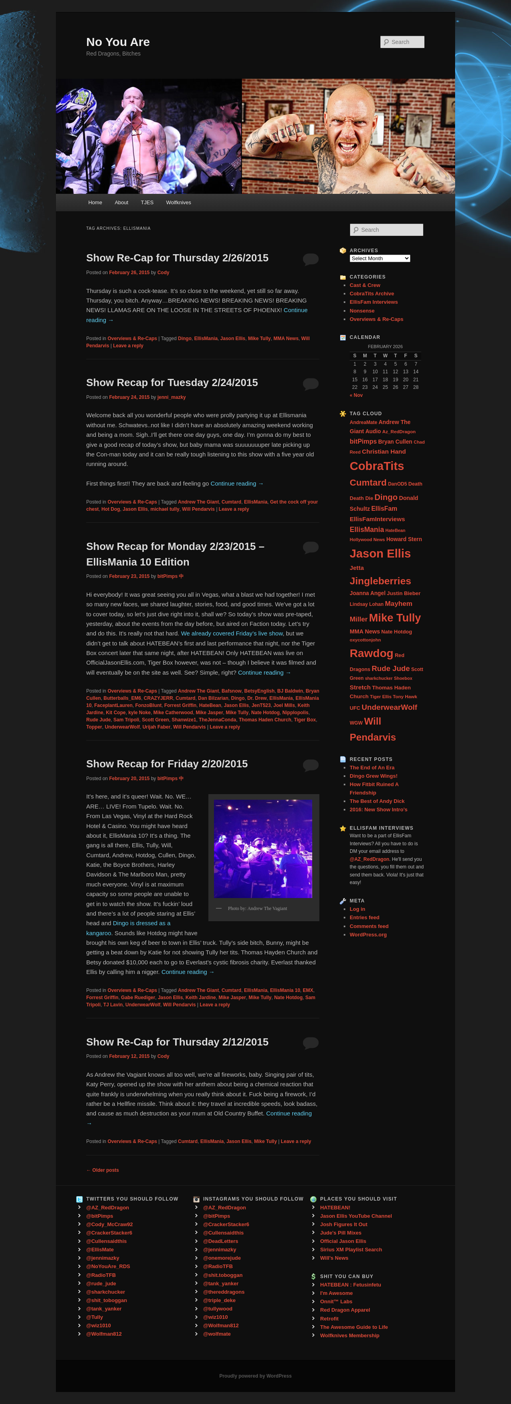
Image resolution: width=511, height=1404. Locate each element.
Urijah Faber (156, 727)
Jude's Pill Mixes (341, 1233)
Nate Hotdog (265, 712)
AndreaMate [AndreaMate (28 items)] (363, 422)
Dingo (185, 338)
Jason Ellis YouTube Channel (356, 1216)
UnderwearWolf (122, 727)
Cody (163, 272)
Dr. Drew (257, 698)
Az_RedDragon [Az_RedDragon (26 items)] (399, 431)
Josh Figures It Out (343, 1224)
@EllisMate (100, 1250)
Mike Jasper (209, 712)
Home (95, 202)
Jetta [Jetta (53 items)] (357, 567)
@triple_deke (219, 1300)
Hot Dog (110, 509)
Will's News (334, 1258)
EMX (308, 990)
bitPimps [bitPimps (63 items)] (363, 441)
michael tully (165, 509)
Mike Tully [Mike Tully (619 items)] (395, 617)
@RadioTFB (101, 1275)
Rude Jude (98, 720)
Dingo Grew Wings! (374, 776)
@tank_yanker (104, 1309)
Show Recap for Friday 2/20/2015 (167, 764)
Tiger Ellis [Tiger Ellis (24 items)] (381, 696)
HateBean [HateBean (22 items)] (395, 530)
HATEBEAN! (335, 1208)
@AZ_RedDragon (107, 1208)
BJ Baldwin (290, 691)
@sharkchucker (105, 1292)
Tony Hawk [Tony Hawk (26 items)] (405, 696)
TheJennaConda (217, 720)
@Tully (94, 1317)
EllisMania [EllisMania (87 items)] (367, 530)
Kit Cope (115, 712)
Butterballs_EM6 (122, 698)
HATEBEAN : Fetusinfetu (350, 1285)
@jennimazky (102, 1258)
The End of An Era (372, 768)
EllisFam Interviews (374, 302)
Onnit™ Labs (336, 1301)
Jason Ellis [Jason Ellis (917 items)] (380, 553)
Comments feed (369, 926)
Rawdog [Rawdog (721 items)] (372, 653)
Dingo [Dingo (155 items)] (386, 497)
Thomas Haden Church (265, 720)
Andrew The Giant (198, 502)
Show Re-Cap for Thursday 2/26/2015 (177, 258)
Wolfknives (178, 202)
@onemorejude (222, 1258)
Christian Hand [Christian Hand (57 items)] (384, 451)
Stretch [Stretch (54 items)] (360, 687)
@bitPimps (99, 1216)
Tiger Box (305, 720)
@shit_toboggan (106, 1300)
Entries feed (364, 917)
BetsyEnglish (259, 691)
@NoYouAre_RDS (108, 1266)
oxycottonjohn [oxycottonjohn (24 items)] (365, 639)
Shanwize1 (184, 720)
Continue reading (237, 483)
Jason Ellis (233, 338)
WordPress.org (368, 935)
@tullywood (217, 1309)
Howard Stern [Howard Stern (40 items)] (404, 539)
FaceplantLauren (113, 705)
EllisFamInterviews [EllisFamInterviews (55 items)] (377, 519)
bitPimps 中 (170, 576)
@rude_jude (101, 1284)
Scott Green (155, 720)
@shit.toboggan (223, 1275)
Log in (357, 909)
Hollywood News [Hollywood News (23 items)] (367, 539)
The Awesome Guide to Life (354, 1327)
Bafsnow (232, 691)
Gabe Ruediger (138, 997)
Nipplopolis (295, 712)
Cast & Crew (365, 285)
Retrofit (329, 1319)
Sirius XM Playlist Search (351, 1250)
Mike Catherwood (173, 712)
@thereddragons (224, 1292)
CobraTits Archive (372, 294)
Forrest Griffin (180, 705)
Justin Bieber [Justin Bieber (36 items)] (403, 593)
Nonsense (362, 311)
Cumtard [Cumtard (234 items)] (368, 483)
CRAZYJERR (158, 698)
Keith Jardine (201, 997)
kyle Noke (139, 712)
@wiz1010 (98, 1325)
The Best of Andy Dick (377, 801)
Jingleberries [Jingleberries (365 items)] (380, 581)
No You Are (118, 41)
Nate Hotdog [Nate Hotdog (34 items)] (396, 632)
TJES (147, 202)
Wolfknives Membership (350, 1335)
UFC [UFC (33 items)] (355, 708)
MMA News (286, 338)
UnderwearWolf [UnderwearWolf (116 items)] (389, 707)
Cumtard (231, 502)
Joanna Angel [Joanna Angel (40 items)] (368, 593)
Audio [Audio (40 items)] (373, 431)
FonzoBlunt (148, 705)
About (121, 202)
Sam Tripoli (126, 720)
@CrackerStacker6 (109, 1233)
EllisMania (206, 338)
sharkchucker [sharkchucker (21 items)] (378, 678)
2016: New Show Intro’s (379, 810)
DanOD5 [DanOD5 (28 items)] (397, 484)
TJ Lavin (113, 1005)
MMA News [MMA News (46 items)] (365, 631)
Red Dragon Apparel (345, 1310)
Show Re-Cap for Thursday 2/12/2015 (177, 1042)
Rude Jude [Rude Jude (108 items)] (391, 668)
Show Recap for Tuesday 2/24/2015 (172, 382)
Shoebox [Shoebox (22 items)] (403, 678)
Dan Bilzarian (213, 698)
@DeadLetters (220, 1241)
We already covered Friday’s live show (232, 633)
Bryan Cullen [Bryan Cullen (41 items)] (395, 441)
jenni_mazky (171, 397)
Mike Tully (259, 338)
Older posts (102, 1170)
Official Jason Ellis (343, 1241)
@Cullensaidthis (106, 1241)
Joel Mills (284, 705)
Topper (94, 727)
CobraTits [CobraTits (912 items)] (377, 465)
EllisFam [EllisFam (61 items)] (384, 508)
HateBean (210, 705)
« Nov (356, 395)
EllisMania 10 (285, 990)
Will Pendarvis (198, 509)
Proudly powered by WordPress (255, 1376)
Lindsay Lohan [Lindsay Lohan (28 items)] (367, 604)
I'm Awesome (336, 1293)
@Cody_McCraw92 (109, 1224)
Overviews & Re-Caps (132, 338)
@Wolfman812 (104, 1334)
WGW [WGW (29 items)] (356, 723)
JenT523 (261, 705)
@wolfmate (217, 1334)
